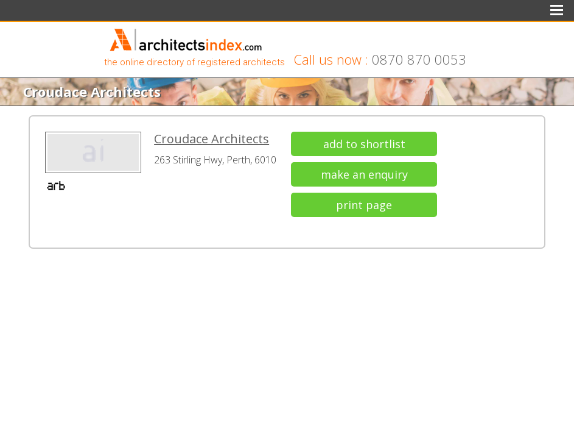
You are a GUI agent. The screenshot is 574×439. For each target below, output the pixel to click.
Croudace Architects (211, 138)
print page (364, 205)
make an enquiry (364, 174)
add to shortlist (364, 144)
